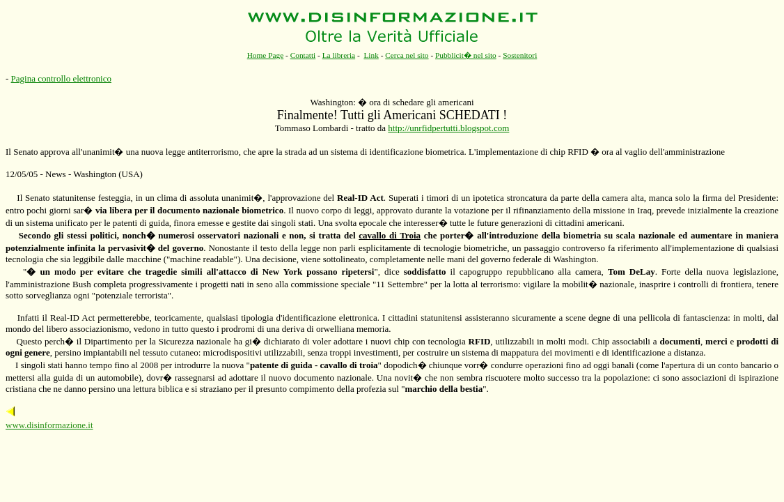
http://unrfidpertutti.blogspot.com (448, 128)
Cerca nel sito (406, 55)
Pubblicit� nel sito (465, 55)
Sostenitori (520, 55)
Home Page (265, 55)
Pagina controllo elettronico (61, 78)
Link (370, 55)
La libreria (339, 55)
